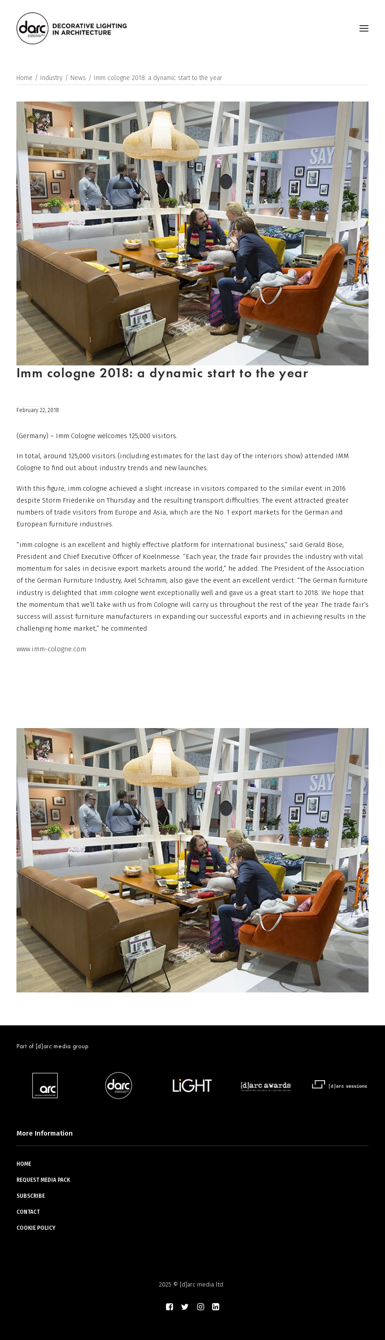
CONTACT (28, 1212)
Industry (51, 78)
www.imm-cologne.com (51, 649)
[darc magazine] (71, 28)
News (78, 78)
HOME (23, 1164)
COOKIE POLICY (35, 1228)
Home (24, 78)
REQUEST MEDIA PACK (43, 1180)
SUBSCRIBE (30, 1196)
